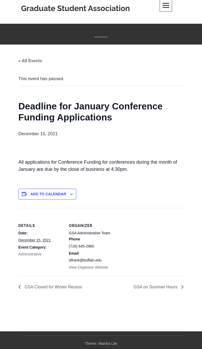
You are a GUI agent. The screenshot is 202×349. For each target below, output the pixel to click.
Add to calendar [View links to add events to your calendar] (48, 194)
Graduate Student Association (75, 8)
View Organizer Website (88, 267)
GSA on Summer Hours (156, 287)
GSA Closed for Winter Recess (52, 287)
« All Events (30, 61)
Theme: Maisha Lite (101, 343)
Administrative (30, 254)
